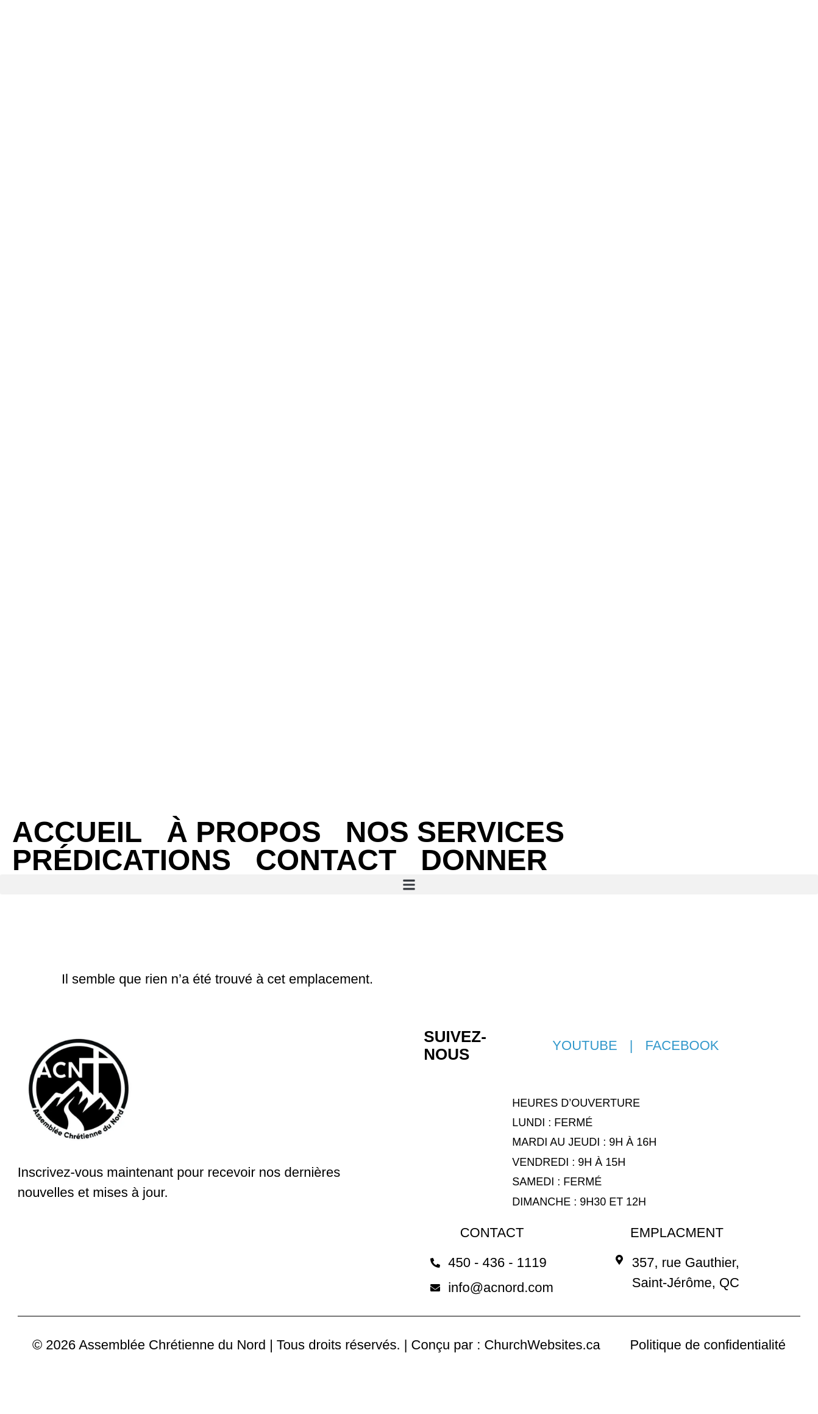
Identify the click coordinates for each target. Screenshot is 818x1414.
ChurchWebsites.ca (542, 1344)
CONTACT (325, 860)
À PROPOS (243, 832)
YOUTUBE (584, 1045)
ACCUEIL (77, 832)
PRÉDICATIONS (121, 860)
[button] (409, 884)
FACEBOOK (682, 1045)
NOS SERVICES (455, 832)
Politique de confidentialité (708, 1344)
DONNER (484, 860)
